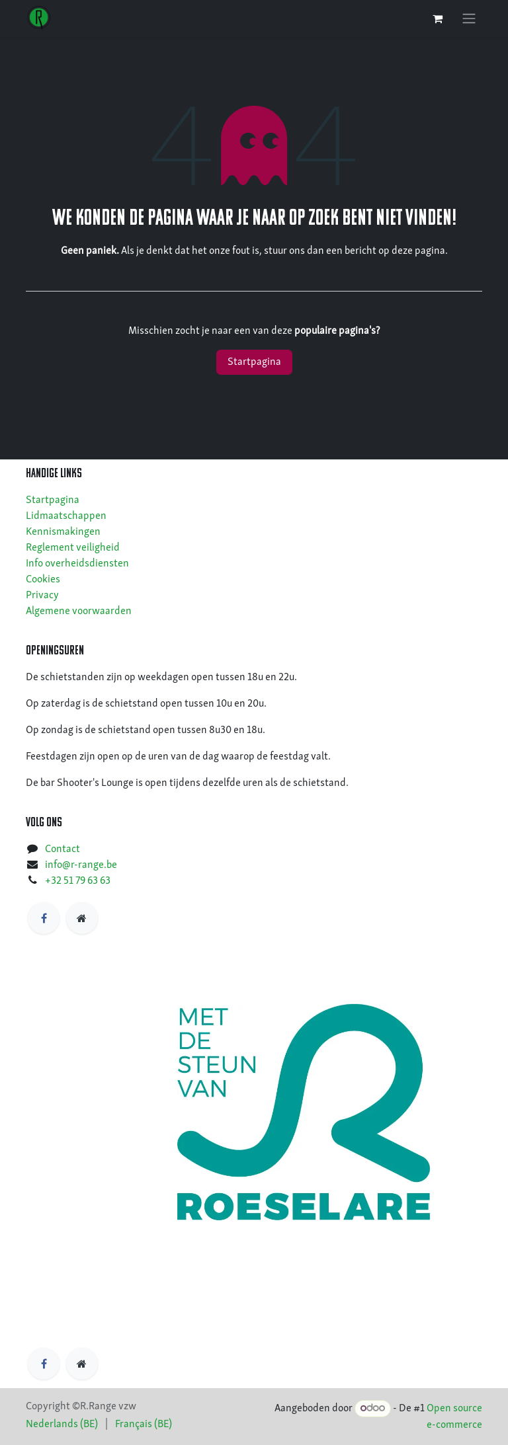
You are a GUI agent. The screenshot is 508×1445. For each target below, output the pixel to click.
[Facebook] (44, 918)
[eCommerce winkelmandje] (437, 18)
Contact (62, 849)
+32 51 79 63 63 (77, 881)
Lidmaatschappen (66, 516)
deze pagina (418, 251)
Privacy (42, 595)
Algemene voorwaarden (79, 611)
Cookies (43, 579)
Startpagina (254, 362)
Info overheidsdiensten (77, 564)
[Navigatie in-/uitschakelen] (469, 18)
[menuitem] (62, 1424)
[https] (82, 918)
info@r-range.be (81, 865)
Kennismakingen (63, 532)
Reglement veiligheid (73, 548)
